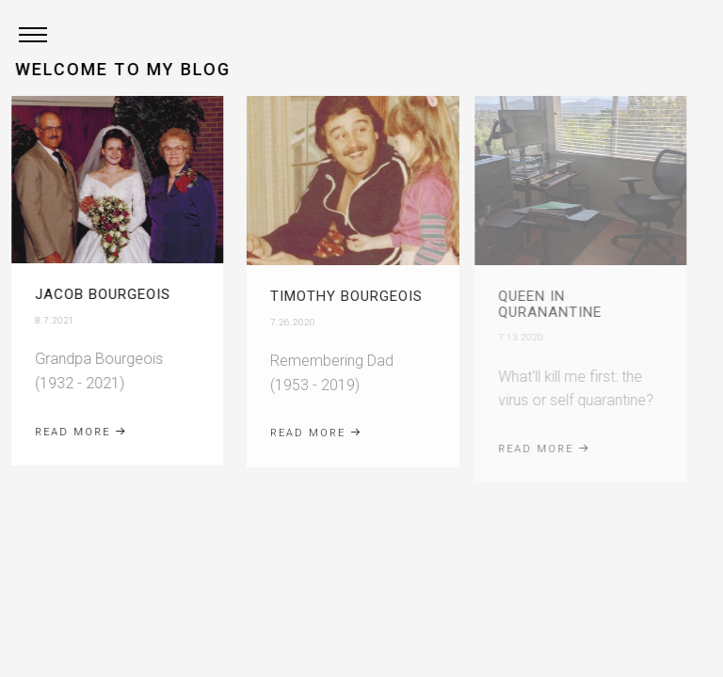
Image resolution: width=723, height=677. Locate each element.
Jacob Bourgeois (98, 294)
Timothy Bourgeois (338, 296)
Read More (76, 432)
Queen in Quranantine (534, 304)
